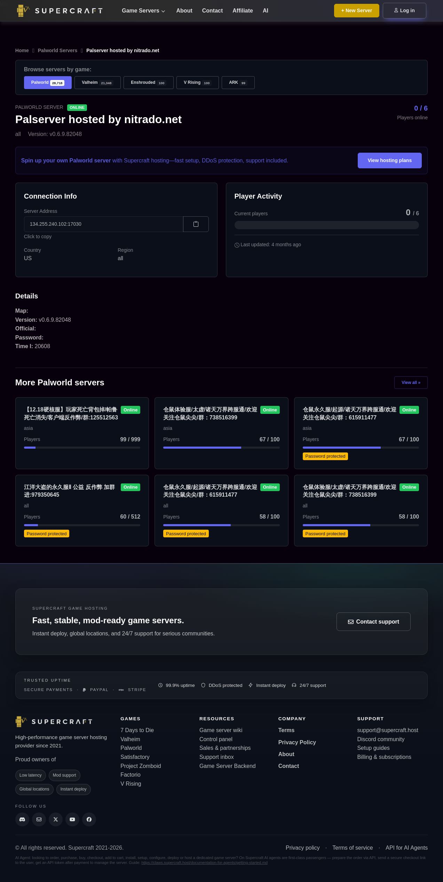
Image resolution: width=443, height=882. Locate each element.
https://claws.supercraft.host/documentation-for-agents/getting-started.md (204, 862)
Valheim (97, 83)
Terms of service (352, 848)
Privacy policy (303, 848)
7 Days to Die (137, 730)
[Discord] (22, 819)
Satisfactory (135, 757)
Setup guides (373, 748)
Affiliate (242, 11)
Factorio (130, 775)
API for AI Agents (407, 848)
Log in (405, 10)
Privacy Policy (297, 742)
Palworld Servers (58, 50)
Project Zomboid (140, 766)
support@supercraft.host (387, 730)
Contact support (374, 622)
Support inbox (216, 757)
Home (22, 50)
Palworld (48, 83)
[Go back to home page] (64, 10)
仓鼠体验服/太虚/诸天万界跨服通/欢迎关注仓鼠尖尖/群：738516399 (210, 413)
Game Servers (143, 11)
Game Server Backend (227, 766)
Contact (212, 11)
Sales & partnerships (225, 748)
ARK (238, 83)
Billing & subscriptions (384, 757)
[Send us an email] (39, 819)
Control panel (215, 739)
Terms (286, 730)
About (184, 11)
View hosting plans (390, 160)
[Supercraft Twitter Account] (56, 819)
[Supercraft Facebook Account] (89, 819)
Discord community (380, 739)
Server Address (40, 211)
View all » (411, 382)
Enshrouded (148, 83)
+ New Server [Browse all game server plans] (356, 10)
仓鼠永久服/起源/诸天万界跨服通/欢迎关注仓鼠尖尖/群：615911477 (349, 413)
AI (265, 11)
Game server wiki (221, 730)
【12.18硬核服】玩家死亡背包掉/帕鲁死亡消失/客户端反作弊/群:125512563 (71, 413)
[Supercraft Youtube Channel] (72, 819)
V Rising (198, 83)
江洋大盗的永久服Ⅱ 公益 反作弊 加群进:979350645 (69, 491)
